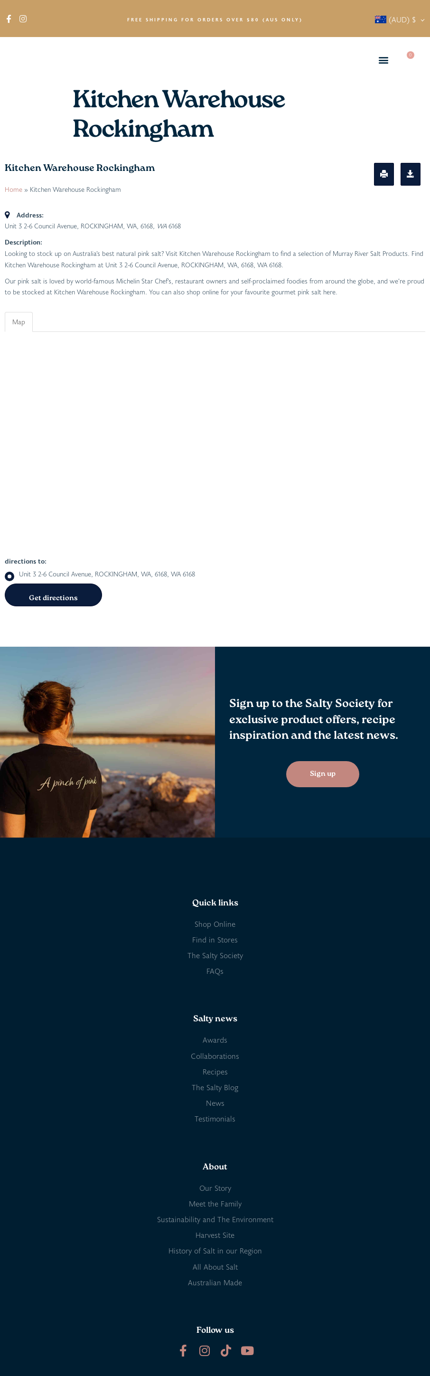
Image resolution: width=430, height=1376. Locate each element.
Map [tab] (18, 321)
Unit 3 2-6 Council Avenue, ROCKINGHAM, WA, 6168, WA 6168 (100, 574)
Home (13, 189)
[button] (384, 59)
